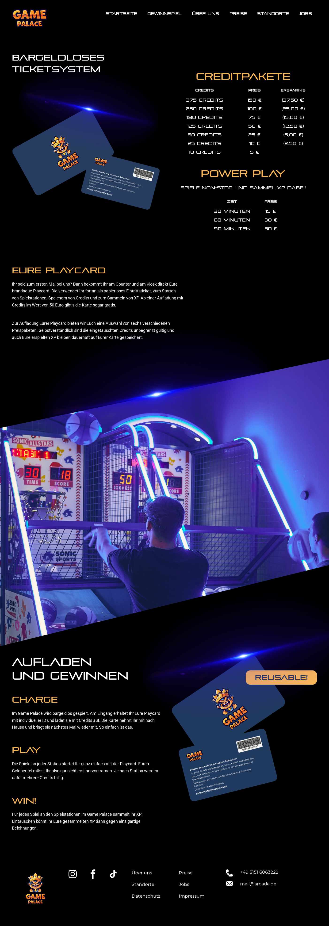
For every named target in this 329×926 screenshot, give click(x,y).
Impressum (191, 896)
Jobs (184, 884)
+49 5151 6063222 (259, 872)
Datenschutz (146, 896)
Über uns (142, 873)
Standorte (143, 884)
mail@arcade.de (258, 884)
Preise (185, 873)
